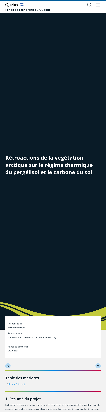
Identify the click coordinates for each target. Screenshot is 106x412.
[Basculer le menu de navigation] (98, 5)
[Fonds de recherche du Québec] (27, 9)
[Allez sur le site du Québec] (14, 5)
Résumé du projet (18, 384)
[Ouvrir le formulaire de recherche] (89, 5)
